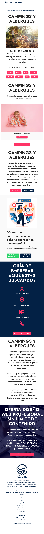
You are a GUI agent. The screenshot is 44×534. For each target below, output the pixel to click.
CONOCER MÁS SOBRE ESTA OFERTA (22, 455)
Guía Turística (22, 505)
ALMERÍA (34, 77)
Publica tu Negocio (22, 507)
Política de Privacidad (22, 509)
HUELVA (10, 73)
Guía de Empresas (22, 503)
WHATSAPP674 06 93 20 (13, 256)
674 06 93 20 (22, 521)
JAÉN (27, 77)
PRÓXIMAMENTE (22, 137)
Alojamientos (19, 10)
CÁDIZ (25, 73)
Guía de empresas (11, 10)
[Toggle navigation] (38, 2)
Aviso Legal (22, 513)
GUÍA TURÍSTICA (14, 191)
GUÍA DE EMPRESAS (28, 191)
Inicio (22, 501)
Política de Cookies (22, 511)
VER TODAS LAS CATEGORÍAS (22, 334)
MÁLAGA (33, 73)
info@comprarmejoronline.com (23, 524)
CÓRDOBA (19, 77)
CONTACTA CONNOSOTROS (26, 256)
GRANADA (10, 77)
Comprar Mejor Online (15, 2)
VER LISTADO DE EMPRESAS (22, 145)
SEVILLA (18, 73)
